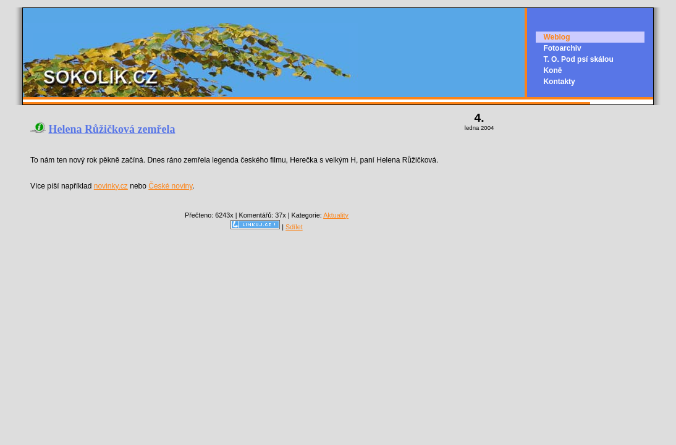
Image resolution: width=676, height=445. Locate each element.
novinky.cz (111, 186)
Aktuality (336, 215)
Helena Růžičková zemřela (112, 129)
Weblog (556, 37)
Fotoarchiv (562, 48)
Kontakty (559, 81)
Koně (552, 70)
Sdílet (294, 227)
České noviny (170, 186)
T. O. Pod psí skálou (578, 59)
